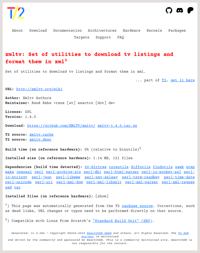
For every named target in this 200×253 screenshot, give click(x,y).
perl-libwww (68, 177)
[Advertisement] (179, 121)
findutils (163, 167)
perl (39, 172)
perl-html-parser (121, 172)
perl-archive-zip (63, 172)
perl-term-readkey (141, 177)
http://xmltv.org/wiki (39, 89)
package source (137, 206)
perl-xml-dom (70, 182)
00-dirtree (96, 167)
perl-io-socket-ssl (161, 172)
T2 (164, 80)
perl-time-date (179, 177)
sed (8, 188)
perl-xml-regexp (178, 182)
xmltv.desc (40, 140)
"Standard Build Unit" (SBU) (122, 221)
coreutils (119, 167)
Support (103, 38)
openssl (24, 172)
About (17, 31)
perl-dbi (92, 172)
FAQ (120, 38)
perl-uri (44, 182)
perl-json (42, 177)
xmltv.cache (41, 135)
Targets (82, 38)
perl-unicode (18, 182)
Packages (177, 31)
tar (17, 188)
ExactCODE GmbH (99, 233)
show (102, 196)
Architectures (102, 31)
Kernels (154, 31)
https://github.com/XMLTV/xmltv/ (61, 126)
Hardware (131, 31)
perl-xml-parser (141, 182)
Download (38, 31)
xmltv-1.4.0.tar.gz (117, 126)
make (9, 172)
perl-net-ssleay (101, 177)
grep (190, 167)
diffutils (141, 167)
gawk (179, 167)
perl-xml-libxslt (103, 182)
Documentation (67, 31)
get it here (183, 80)
